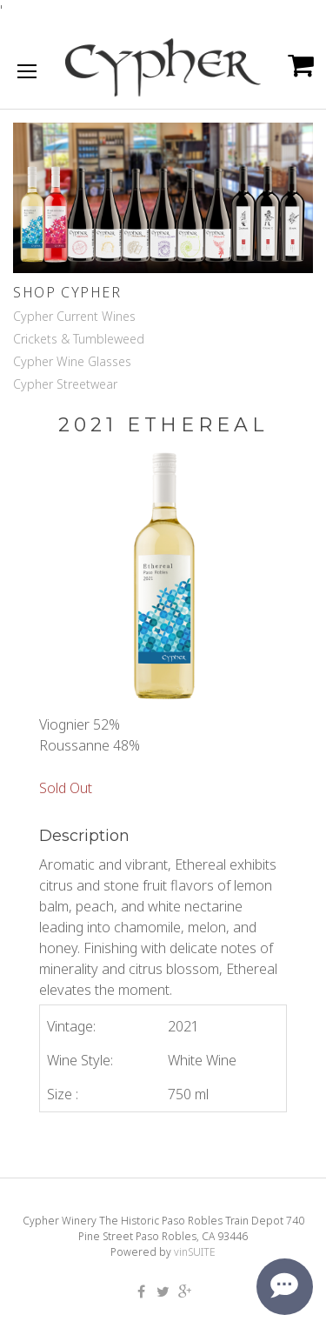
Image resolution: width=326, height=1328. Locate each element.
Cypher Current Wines (74, 316)
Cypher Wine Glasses (72, 361)
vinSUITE (195, 1252)
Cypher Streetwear (65, 384)
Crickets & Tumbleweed (78, 338)
